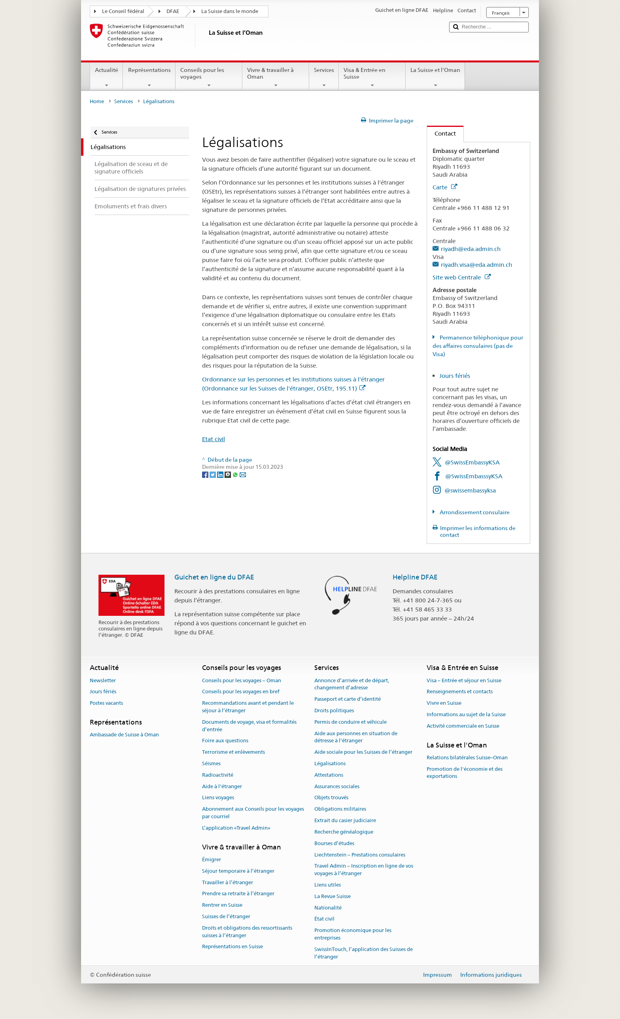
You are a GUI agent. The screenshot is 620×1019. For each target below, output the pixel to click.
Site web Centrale (462, 277)
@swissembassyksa (470, 490)
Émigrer (211, 859)
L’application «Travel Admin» (236, 828)
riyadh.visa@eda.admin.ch (476, 264)
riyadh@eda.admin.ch (471, 249)
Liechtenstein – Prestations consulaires (359, 855)
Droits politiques (334, 710)
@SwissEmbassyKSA (472, 462)
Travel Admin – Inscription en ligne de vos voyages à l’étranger (363, 870)
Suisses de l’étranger (226, 916)
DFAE (172, 11)
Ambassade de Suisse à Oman (124, 735)
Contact (441, 133)
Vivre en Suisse (444, 703)
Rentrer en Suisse (222, 905)
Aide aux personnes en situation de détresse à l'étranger (355, 737)
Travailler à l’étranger (227, 882)
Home (97, 101)
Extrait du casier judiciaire (345, 820)
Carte (445, 187)
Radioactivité (217, 775)
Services (324, 77)
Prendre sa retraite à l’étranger (238, 894)
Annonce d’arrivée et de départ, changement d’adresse (351, 684)
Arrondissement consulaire (474, 512)
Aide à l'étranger (222, 786)
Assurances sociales (336, 786)
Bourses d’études (334, 843)
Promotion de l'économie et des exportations (465, 772)
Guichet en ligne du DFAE (214, 577)
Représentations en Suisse (232, 947)
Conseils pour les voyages (209, 77)
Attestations (328, 775)
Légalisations (330, 763)
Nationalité (328, 908)
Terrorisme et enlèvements (233, 752)
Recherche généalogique (343, 832)
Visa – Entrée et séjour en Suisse (464, 680)
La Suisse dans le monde (229, 11)
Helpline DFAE (415, 577)
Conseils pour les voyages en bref (241, 692)
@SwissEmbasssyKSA (474, 476)
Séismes (211, 763)
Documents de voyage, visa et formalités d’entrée (249, 725)
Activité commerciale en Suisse (463, 726)
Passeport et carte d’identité (347, 699)
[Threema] (228, 474)
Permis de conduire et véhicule (350, 722)
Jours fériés (454, 375)
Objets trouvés (331, 798)
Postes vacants (106, 703)
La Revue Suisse (332, 896)
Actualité (107, 77)
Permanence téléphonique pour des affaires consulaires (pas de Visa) (478, 345)
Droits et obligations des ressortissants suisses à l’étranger (247, 931)
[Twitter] (213, 474)
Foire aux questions (225, 741)
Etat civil (213, 439)
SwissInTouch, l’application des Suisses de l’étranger (363, 953)
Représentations (149, 77)
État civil (324, 919)
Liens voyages (218, 798)
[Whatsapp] (236, 474)
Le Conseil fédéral (123, 11)
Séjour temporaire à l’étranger (238, 871)
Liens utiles (327, 885)
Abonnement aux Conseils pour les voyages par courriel (253, 813)
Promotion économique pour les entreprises (352, 934)
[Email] (243, 474)
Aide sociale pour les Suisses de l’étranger (363, 752)
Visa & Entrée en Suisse (372, 77)
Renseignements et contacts (460, 692)
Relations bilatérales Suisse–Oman (467, 757)
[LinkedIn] (221, 474)
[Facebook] (206, 474)
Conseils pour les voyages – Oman (241, 680)
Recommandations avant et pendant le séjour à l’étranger (248, 706)
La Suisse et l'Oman (435, 77)
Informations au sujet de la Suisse (466, 714)
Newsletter (103, 680)
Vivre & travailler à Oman (276, 77)
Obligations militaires (340, 809)
